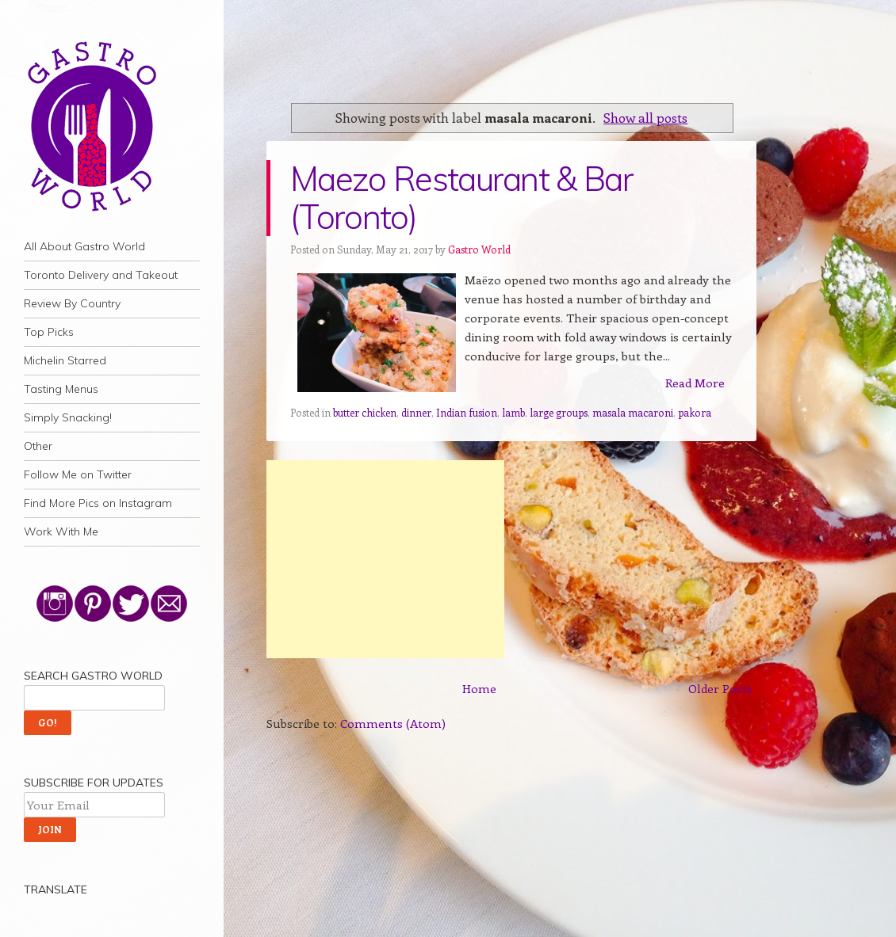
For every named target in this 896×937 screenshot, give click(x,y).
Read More (695, 382)
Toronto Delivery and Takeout (101, 275)
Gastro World (479, 249)
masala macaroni (632, 412)
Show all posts (645, 117)
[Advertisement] (385, 559)
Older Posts (720, 688)
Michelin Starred (65, 360)
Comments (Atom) (393, 723)
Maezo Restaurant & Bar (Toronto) (461, 198)
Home (479, 688)
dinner (416, 412)
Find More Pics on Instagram (98, 503)
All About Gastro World (84, 246)
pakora (694, 412)
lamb (513, 412)
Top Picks (49, 332)
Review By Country (72, 303)
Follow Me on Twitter (78, 474)
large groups (559, 412)
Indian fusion (466, 412)
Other (38, 446)
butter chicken (364, 412)
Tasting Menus (61, 389)
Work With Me (61, 531)
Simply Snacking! (68, 417)
